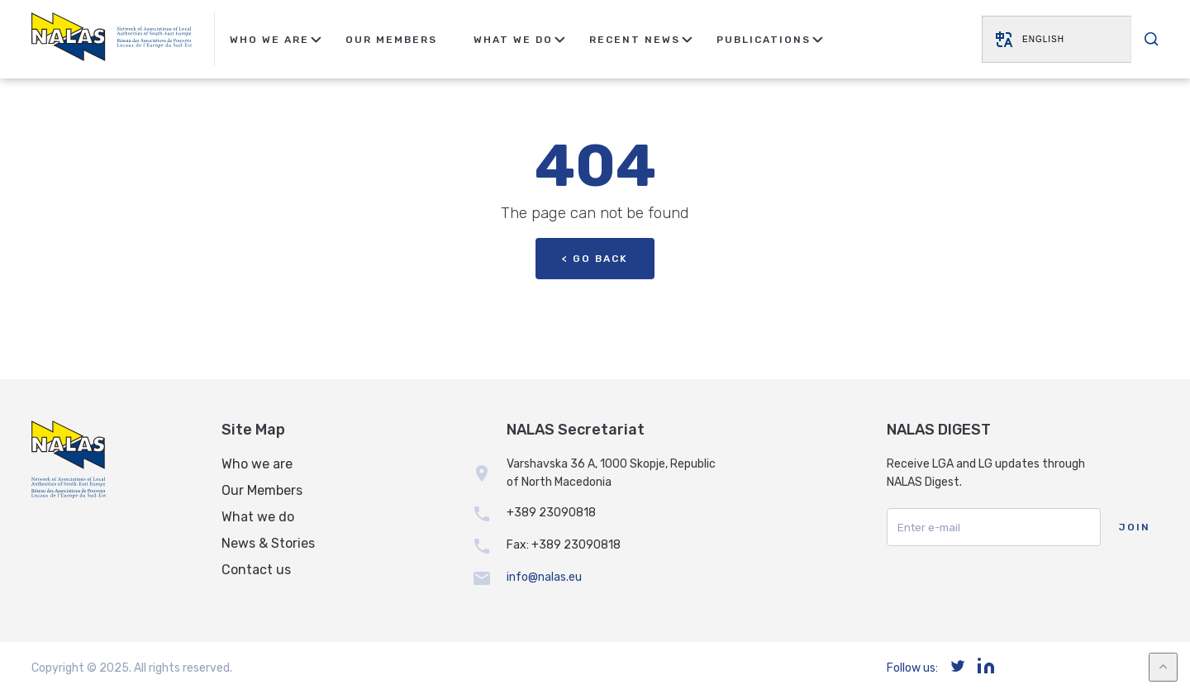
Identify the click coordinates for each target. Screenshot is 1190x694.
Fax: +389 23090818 (564, 545)
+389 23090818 (551, 513)
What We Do (513, 39)
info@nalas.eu (544, 577)
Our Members (391, 39)
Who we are (257, 464)
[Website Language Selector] (1056, 39)
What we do (257, 517)
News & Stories (268, 543)
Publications (763, 39)
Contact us (256, 570)
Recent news (634, 39)
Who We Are (269, 39)
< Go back (595, 258)
